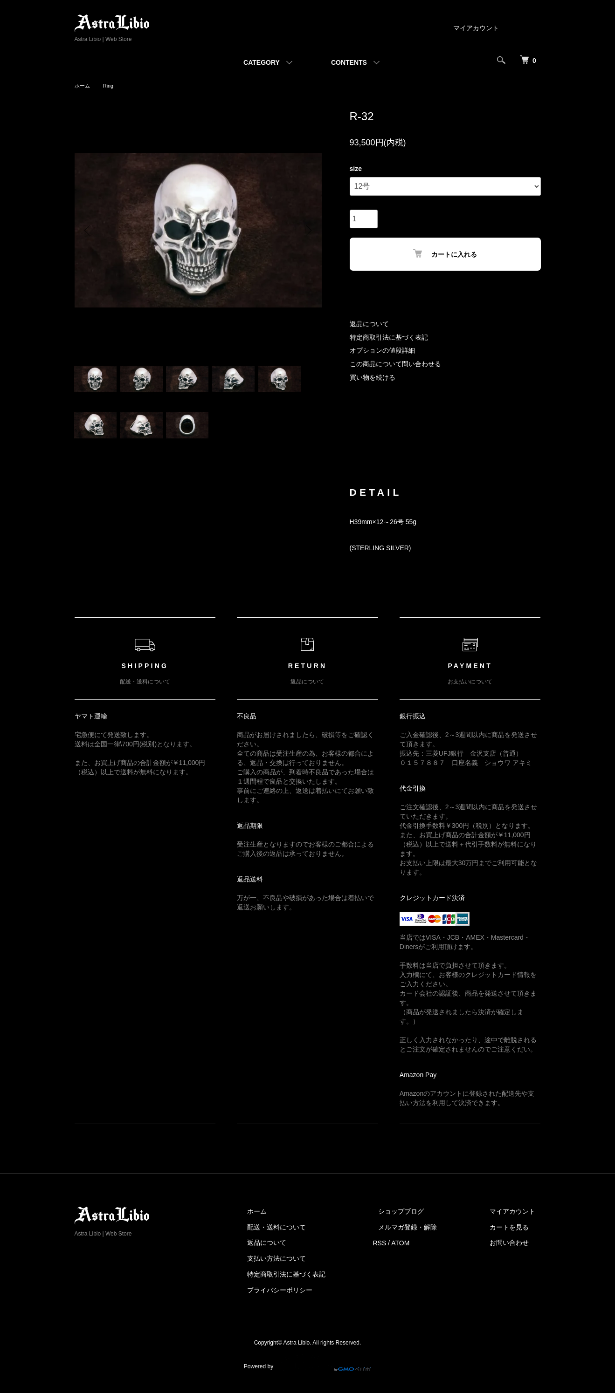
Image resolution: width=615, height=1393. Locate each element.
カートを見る (514, 1234)
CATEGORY (261, 62)
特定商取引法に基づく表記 (389, 337)
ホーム (83, 85)
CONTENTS (349, 62)
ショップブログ (417, 1218)
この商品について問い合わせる (395, 364)
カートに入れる (445, 253)
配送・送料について (303, 1234)
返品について (369, 324)
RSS (401, 1250)
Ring (110, 85)
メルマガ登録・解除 (423, 1234)
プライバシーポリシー (306, 1297)
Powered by (307, 1370)
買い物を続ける (372, 377)
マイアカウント (476, 28)
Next (308, 231)
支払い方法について (303, 1266)
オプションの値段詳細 (382, 350)
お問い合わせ (514, 1250)
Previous (89, 231)
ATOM (422, 1250)
